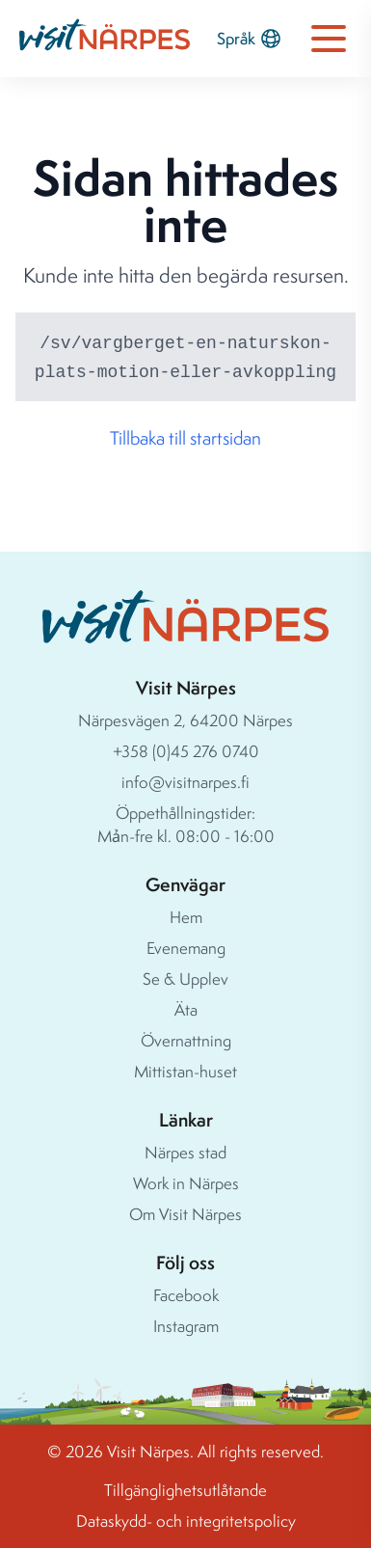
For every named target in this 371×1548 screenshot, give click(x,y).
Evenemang (185, 948)
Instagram (186, 1326)
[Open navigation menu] (328, 38)
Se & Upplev (185, 978)
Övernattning (186, 1040)
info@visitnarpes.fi (185, 782)
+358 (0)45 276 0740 (186, 751)
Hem (186, 917)
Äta (186, 1009)
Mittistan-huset (185, 1071)
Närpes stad (185, 1152)
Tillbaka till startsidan (185, 437)
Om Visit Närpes (185, 1214)
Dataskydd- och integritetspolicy (186, 1520)
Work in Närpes (186, 1183)
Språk (249, 38)
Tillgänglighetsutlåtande (185, 1490)
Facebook (186, 1295)
